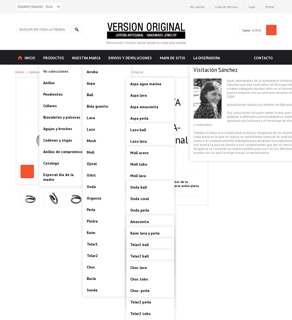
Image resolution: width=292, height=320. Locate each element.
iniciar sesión (146, 43)
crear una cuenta (173, 43)
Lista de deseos (226, 7)
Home (20, 72)
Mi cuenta (197, 7)
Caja (251, 7)
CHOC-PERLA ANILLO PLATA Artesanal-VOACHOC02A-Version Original (27, 171)
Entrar (270, 7)
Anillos (34, 72)
